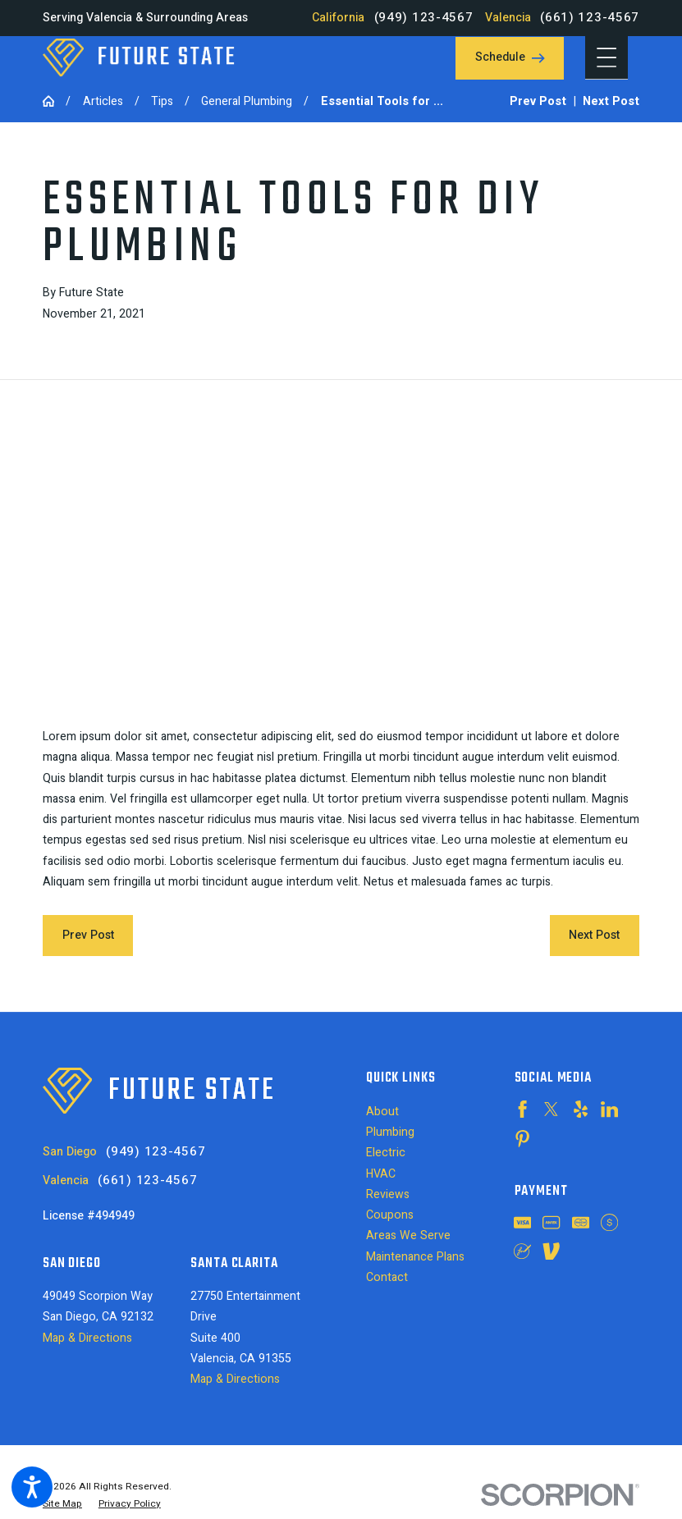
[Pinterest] (522, 1138)
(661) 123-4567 (589, 17)
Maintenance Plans (415, 1256)
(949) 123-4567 (424, 17)
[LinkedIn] (609, 1109)
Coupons (390, 1215)
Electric (385, 1152)
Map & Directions (87, 1338)
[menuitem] (429, 1111)
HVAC (381, 1174)
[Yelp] (580, 1109)
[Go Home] (54, 101)
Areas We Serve (408, 1235)
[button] (32, 1487)
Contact (387, 1277)
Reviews (388, 1194)
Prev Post (88, 935)
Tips (162, 101)
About (382, 1111)
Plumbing (390, 1132)
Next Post (594, 935)
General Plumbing (246, 101)
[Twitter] (551, 1109)
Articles (103, 101)
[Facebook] (522, 1109)
